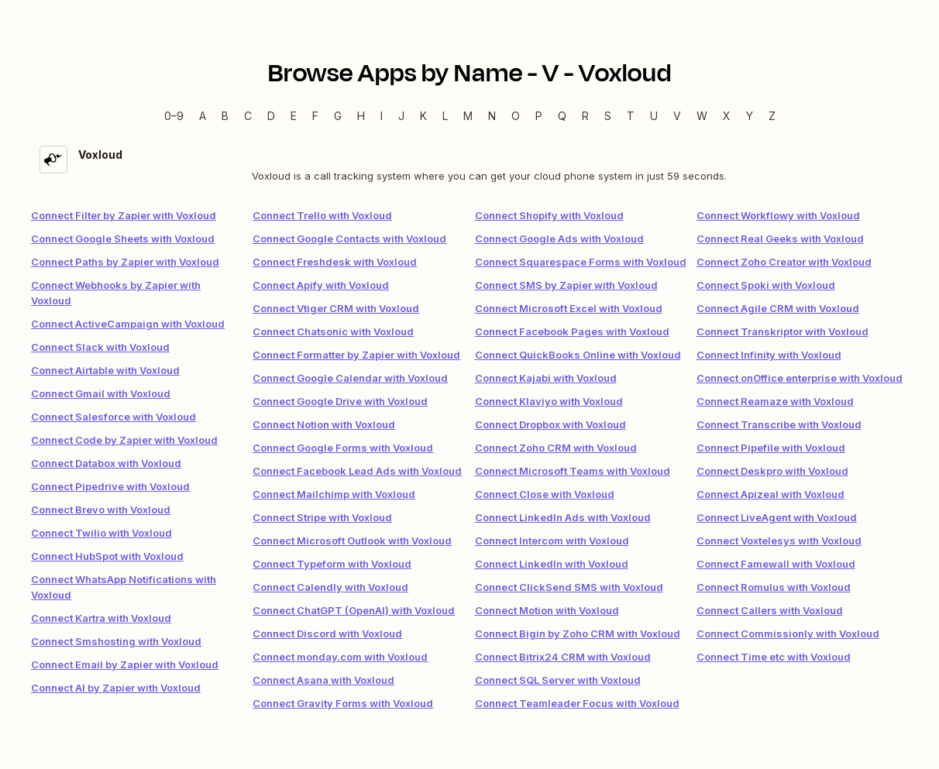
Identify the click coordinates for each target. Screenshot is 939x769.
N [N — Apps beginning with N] (492, 115)
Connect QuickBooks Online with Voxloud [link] (578, 354)
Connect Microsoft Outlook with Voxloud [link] (352, 540)
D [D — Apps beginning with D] (271, 115)
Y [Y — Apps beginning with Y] (749, 115)
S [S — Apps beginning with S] (607, 115)
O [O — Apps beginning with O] (515, 115)
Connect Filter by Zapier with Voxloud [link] (123, 215)
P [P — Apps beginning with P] (538, 115)
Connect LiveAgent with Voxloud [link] (777, 517)
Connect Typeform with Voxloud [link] (332, 564)
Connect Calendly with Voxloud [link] (330, 587)
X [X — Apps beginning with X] (727, 115)
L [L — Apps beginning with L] (445, 115)
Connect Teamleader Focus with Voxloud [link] (577, 703)
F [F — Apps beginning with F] (315, 115)
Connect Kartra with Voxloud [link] (101, 618)
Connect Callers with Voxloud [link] (770, 610)
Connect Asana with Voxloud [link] (323, 680)
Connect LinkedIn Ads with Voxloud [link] (563, 517)
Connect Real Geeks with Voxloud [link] (780, 238)
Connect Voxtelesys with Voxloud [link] (779, 540)
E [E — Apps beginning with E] (294, 115)
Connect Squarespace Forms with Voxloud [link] (580, 262)
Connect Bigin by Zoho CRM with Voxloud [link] (577, 633)
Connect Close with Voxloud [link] (544, 494)
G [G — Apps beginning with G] (338, 115)
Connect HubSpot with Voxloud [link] (107, 556)
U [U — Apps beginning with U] (654, 115)
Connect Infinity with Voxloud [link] (769, 354)
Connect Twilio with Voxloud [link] (101, 533)
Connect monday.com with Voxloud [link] (340, 657)
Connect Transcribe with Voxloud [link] (779, 424)
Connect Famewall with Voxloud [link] (776, 564)
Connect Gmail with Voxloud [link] (100, 393)
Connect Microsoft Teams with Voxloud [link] (572, 471)
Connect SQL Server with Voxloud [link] (558, 680)
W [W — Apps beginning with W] (702, 115)
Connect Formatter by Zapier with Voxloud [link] (356, 354)
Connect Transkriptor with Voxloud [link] (782, 331)
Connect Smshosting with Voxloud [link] (116, 641)
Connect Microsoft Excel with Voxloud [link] (568, 308)
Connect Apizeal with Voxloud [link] (770, 494)
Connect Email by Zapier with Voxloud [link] (124, 664)
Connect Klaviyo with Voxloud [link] (549, 401)
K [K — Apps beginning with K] (423, 115)
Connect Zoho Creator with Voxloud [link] (784, 262)
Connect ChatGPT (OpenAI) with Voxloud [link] (354, 610)
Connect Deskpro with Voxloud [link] (772, 471)
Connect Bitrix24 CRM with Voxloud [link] (563, 657)
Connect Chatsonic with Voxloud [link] (333, 331)
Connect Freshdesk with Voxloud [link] (335, 262)
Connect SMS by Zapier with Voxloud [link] (566, 285)
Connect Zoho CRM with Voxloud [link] (556, 447)
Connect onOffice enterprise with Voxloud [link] (800, 378)
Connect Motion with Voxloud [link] (547, 610)
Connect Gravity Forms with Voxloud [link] (343, 703)
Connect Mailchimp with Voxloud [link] (334, 494)
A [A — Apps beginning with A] (202, 115)
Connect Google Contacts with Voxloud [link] (349, 238)
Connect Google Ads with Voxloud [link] (559, 238)
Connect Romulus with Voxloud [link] (774, 587)
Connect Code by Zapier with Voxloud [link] (124, 440)
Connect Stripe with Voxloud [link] (322, 517)
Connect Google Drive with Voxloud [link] (340, 401)
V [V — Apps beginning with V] (677, 115)
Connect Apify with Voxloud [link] (321, 285)
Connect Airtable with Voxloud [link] (105, 370)
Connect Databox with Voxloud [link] (106, 463)
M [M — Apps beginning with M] (468, 115)
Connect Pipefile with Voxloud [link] (771, 447)
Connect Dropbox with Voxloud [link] (550, 424)
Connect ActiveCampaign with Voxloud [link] (128, 324)
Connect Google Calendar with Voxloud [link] (350, 378)
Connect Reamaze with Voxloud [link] (775, 401)
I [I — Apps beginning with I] (381, 115)
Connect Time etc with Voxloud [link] (774, 657)
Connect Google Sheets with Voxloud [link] (123, 238)
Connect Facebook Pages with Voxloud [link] (572, 331)
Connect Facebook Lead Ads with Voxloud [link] (357, 471)
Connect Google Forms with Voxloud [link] (343, 447)
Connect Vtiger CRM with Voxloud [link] (336, 308)
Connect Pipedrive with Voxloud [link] (110, 486)
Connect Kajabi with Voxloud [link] (546, 378)
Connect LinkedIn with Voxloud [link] (551, 564)
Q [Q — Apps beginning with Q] (562, 115)
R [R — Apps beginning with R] (585, 115)
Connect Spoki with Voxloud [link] (766, 285)
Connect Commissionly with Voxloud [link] (788, 633)
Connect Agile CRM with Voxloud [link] (778, 308)
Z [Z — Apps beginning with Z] (772, 115)
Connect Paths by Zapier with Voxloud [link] (125, 262)
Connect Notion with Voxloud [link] (324, 424)
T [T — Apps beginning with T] (631, 115)
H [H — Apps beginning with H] (361, 115)
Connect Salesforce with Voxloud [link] (113, 416)
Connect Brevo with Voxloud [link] (100, 509)
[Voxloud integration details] (469, 164)
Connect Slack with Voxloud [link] (100, 347)
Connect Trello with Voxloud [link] (322, 215)
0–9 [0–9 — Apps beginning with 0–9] (174, 115)
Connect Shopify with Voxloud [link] (549, 215)
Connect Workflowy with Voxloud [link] (778, 215)
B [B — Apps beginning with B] (225, 115)
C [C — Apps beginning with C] (248, 115)
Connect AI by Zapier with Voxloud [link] (116, 687)
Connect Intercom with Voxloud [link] (552, 540)
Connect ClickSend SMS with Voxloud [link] (569, 587)
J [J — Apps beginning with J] (401, 115)
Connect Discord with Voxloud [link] (327, 633)
